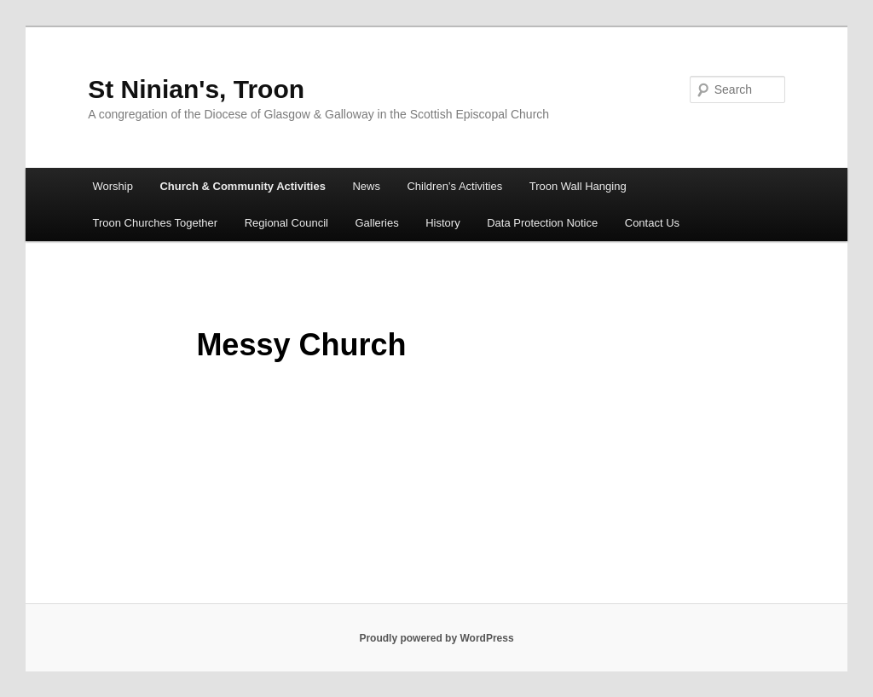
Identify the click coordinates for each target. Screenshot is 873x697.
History (442, 222)
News (366, 186)
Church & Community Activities (242, 186)
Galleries (376, 222)
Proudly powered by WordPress (436, 638)
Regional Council (286, 222)
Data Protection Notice (542, 222)
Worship (112, 186)
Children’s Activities (454, 186)
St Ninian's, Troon (196, 89)
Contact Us (652, 222)
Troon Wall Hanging (578, 186)
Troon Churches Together (154, 222)
